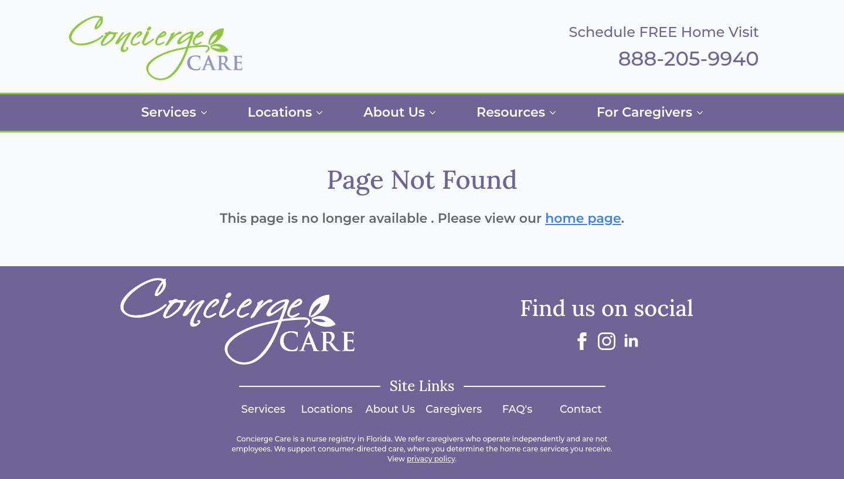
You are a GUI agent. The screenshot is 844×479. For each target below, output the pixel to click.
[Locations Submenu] (323, 112)
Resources (511, 112)
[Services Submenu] (207, 112)
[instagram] (606, 341)
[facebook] (582, 341)
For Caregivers (644, 112)
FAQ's (517, 409)
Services (168, 112)
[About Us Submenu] (436, 112)
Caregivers (454, 409)
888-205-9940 (688, 58)
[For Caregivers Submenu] (703, 112)
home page (583, 218)
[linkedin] (631, 341)
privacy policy (431, 458)
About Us (394, 112)
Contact (581, 409)
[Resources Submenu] (556, 112)
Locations (280, 112)
